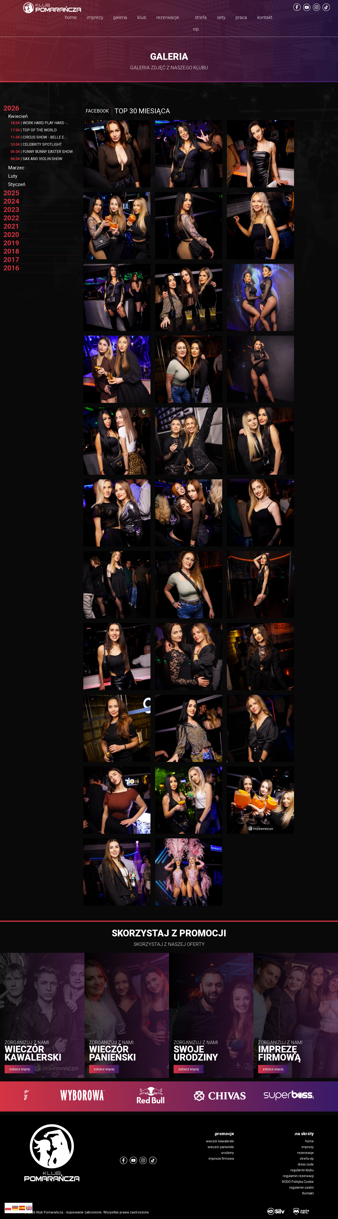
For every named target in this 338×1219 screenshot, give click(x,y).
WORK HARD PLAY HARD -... (39, 123)
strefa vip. (200, 23)
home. (71, 17)
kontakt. (265, 17)
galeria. (120, 17)
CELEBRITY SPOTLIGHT (36, 144)
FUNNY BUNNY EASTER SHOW (41, 151)
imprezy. (95, 17)
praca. (241, 17)
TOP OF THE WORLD (33, 130)
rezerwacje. (168, 17)
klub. (142, 17)
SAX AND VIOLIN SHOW (36, 159)
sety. (221, 17)
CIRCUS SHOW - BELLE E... (38, 137)
